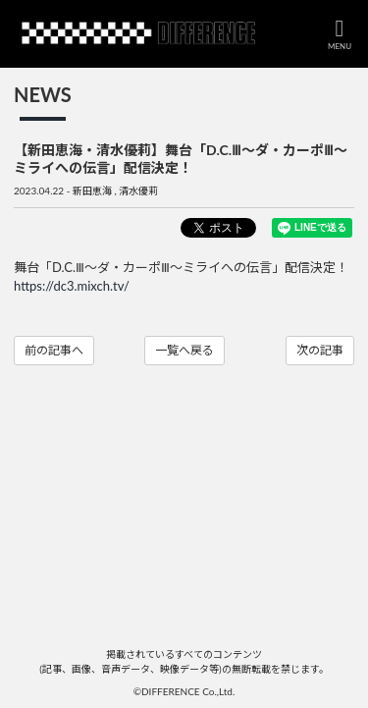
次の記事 (319, 350)
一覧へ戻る (184, 350)
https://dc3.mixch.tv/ (72, 286)
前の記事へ (54, 350)
